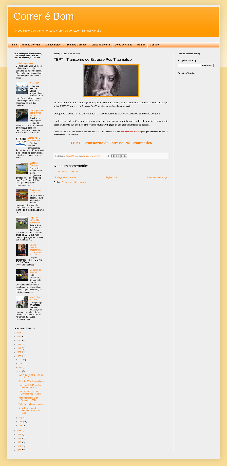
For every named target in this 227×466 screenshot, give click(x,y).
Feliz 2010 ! (35, 83)
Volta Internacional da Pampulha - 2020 (28, 399)
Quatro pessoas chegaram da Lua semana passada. (36, 250)
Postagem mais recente (65, 177)
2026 (19, 333)
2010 (19, 442)
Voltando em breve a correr (30, 404)
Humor (141, 44)
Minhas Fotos (53, 44)
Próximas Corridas (76, 44)
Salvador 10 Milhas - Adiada (31, 381)
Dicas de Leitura (101, 44)
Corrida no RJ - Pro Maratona (34, 139)
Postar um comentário (68, 171)
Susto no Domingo (34, 164)
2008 (19, 450)
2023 (19, 344)
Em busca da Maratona (36, 191)
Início (14, 44)
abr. (21, 426)
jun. (21, 418)
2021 (19, 352)
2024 (19, 340)
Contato (154, 44)
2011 (19, 438)
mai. (21, 422)
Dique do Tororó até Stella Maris (35, 220)
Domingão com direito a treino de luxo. (36, 113)
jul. (20, 371)
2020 (19, 356)
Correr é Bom (43, 16)
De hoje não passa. (24, 63)
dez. (21, 359)
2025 (19, 336)
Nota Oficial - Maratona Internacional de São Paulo (29, 410)
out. (21, 363)
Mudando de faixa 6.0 (35, 271)
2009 (19, 446)
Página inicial (112, 177)
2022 (19, 348)
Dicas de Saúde (123, 44)
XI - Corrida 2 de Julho (36, 298)
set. (21, 367)
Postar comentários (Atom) (74, 182)
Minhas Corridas (31, 44)
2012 (19, 434)
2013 (19, 430)
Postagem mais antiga (157, 177)
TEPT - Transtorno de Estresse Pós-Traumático (31, 392)
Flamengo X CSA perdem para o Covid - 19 (29, 386)
